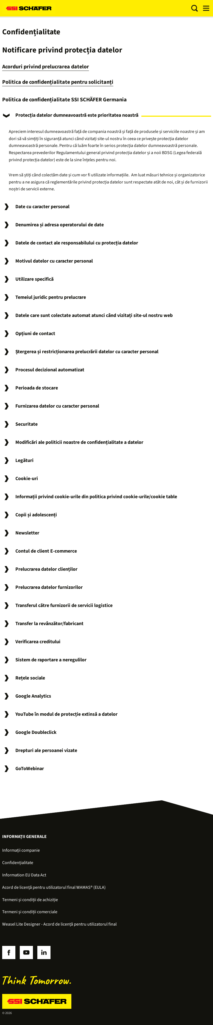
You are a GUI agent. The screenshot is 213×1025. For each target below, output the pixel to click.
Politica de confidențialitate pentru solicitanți (57, 82)
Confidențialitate (17, 863)
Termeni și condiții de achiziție (30, 900)
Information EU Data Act (24, 875)
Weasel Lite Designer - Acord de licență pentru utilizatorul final (59, 924)
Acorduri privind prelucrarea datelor (45, 67)
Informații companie (21, 850)
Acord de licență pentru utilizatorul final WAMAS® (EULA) (54, 887)
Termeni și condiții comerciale (29, 912)
